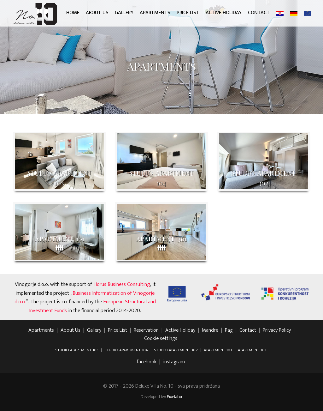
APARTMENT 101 (218, 350)
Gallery (124, 12)
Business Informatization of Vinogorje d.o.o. (85, 297)
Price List (188, 12)
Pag (229, 330)
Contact (259, 12)
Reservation (146, 330)
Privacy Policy (277, 330)
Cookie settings (160, 339)
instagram (174, 362)
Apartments (155, 12)
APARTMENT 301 (252, 350)
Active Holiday (224, 12)
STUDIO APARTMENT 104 (126, 350)
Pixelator (175, 396)
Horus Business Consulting (121, 284)
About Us (97, 12)
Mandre (210, 330)
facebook (146, 362)
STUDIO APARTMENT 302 (176, 350)
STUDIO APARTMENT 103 (76, 350)
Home (72, 12)
